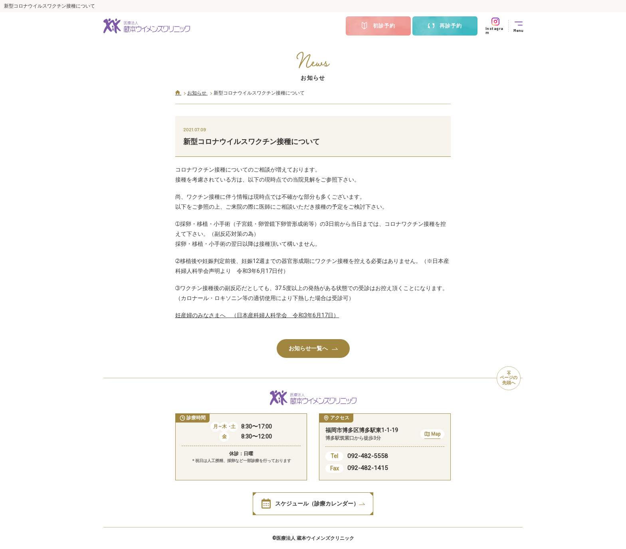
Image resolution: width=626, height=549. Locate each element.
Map (432, 435)
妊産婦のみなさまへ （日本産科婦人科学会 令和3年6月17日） (257, 315)
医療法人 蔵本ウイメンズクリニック (315, 538)
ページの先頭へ (508, 378)
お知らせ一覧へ (313, 348)
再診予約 (445, 26)
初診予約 (378, 26)
